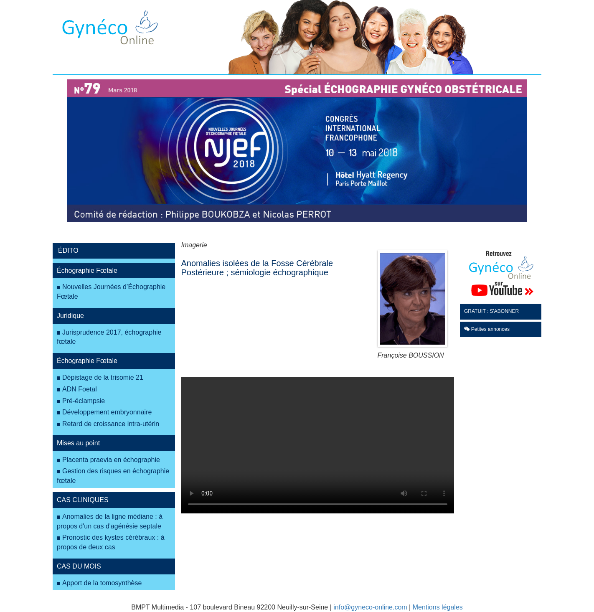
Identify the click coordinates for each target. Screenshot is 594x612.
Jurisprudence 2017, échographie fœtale (109, 337)
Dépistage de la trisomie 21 (102, 377)
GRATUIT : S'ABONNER (491, 311)
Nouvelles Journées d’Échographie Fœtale (111, 291)
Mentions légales (438, 607)
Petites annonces (487, 329)
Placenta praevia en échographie (111, 459)
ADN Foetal (79, 389)
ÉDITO (68, 250)
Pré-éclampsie (83, 400)
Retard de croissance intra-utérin (110, 423)
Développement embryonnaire (107, 412)
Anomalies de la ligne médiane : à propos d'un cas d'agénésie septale (109, 521)
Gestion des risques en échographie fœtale (113, 475)
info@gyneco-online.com (370, 607)
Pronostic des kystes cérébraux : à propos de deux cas (111, 542)
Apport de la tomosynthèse (102, 583)
